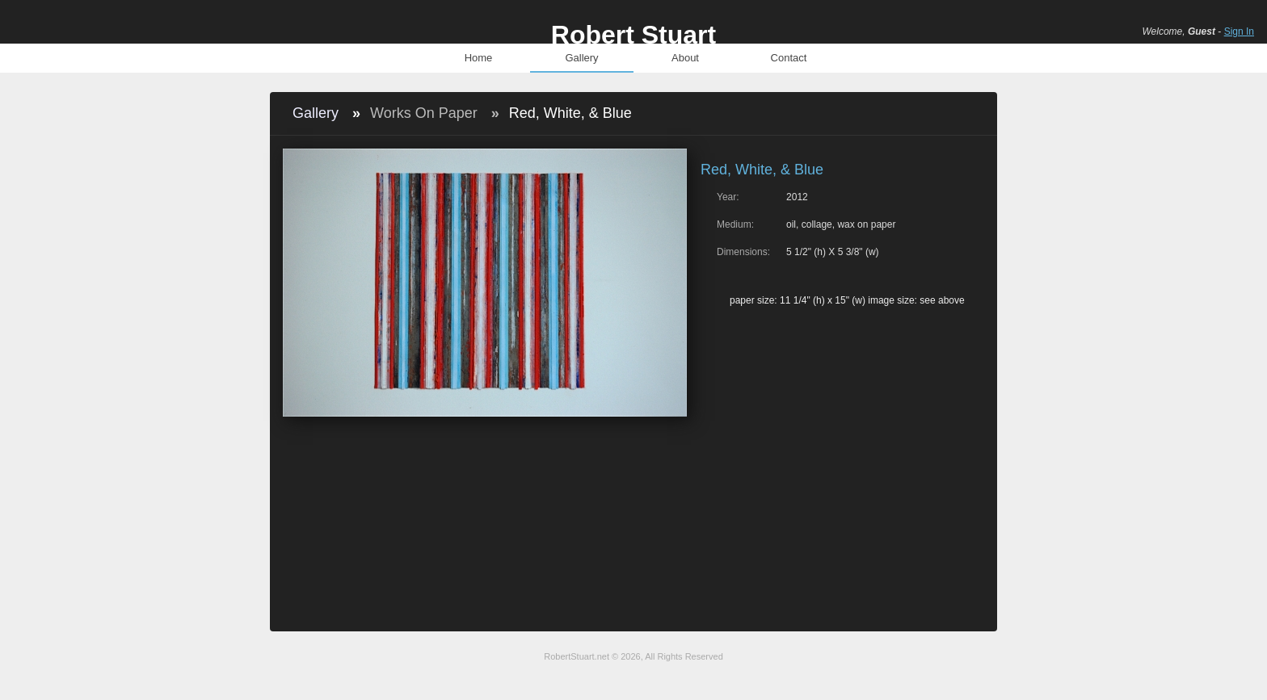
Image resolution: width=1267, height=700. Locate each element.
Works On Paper (424, 113)
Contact (789, 58)
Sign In (1239, 31)
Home (479, 58)
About (685, 58)
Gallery (581, 58)
